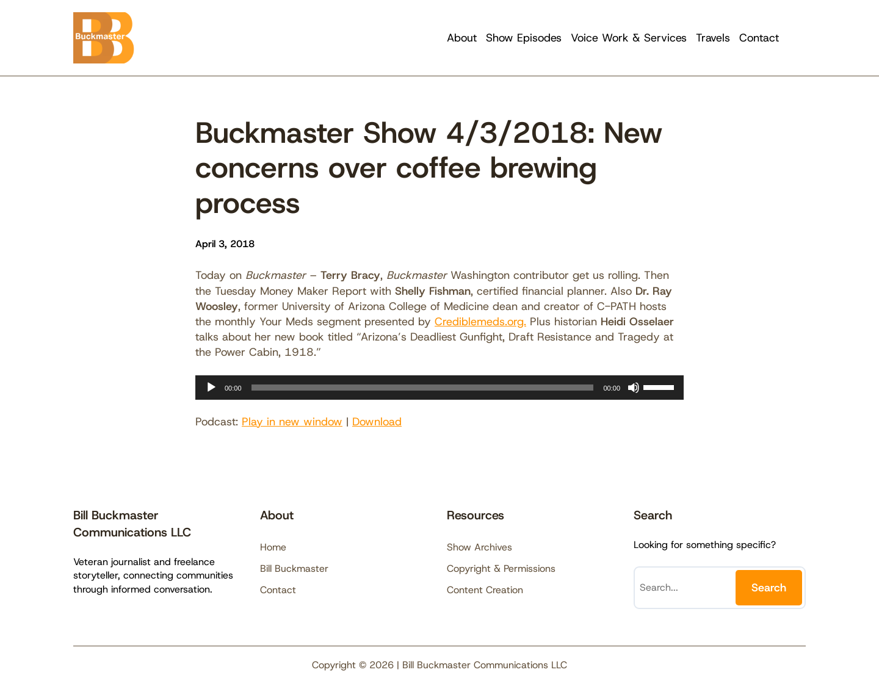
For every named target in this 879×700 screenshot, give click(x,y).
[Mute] (634, 387)
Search (768, 587)
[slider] (422, 387)
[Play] (211, 387)
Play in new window (292, 421)
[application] (439, 387)
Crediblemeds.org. (480, 321)
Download (377, 421)
